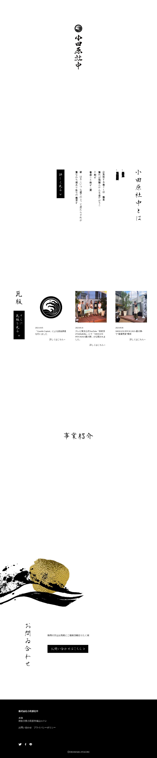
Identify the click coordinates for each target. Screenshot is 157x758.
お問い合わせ (25, 727)
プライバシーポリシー (45, 727)
